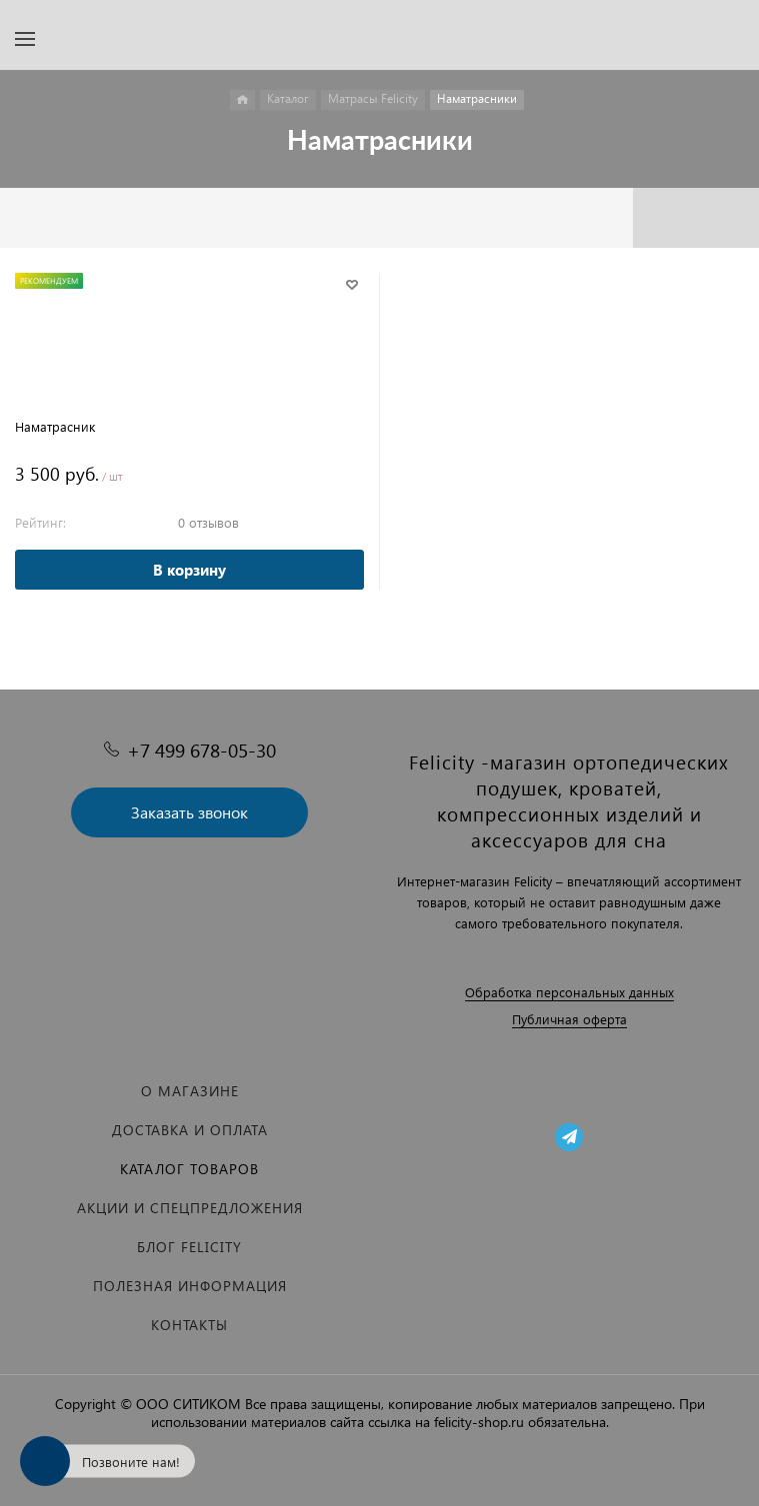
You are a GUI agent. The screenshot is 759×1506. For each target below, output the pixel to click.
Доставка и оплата (190, 1129)
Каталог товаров (189, 1168)
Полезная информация (190, 1285)
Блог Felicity (189, 1246)
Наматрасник (55, 426)
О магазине (190, 1090)
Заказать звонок (189, 811)
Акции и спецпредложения (190, 1207)
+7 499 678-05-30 (201, 750)
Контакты (189, 1324)
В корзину (189, 570)
